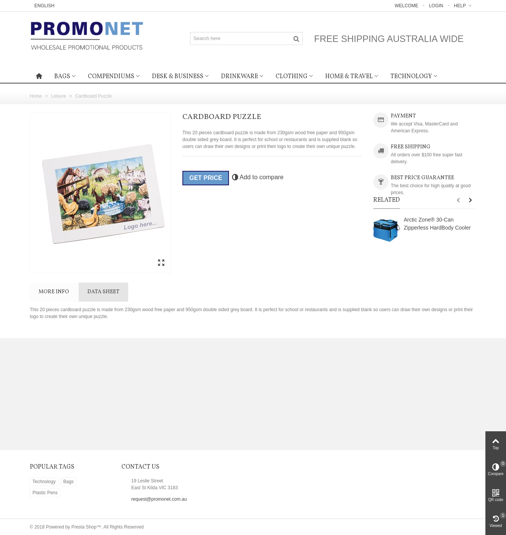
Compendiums (111, 76)
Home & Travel (349, 76)
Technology (411, 76)
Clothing (292, 76)
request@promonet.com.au (159, 499)
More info (54, 292)
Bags (62, 76)
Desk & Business (177, 76)
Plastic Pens (45, 492)
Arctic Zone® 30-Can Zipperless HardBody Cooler (437, 224)
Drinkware (239, 76)
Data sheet (103, 292)
